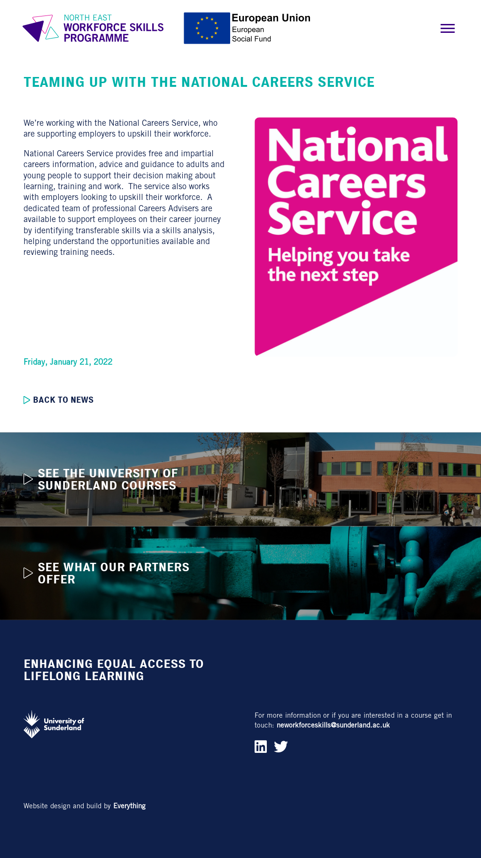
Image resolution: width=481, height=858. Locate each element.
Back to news (58, 400)
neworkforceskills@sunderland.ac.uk (333, 725)
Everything (129, 806)
